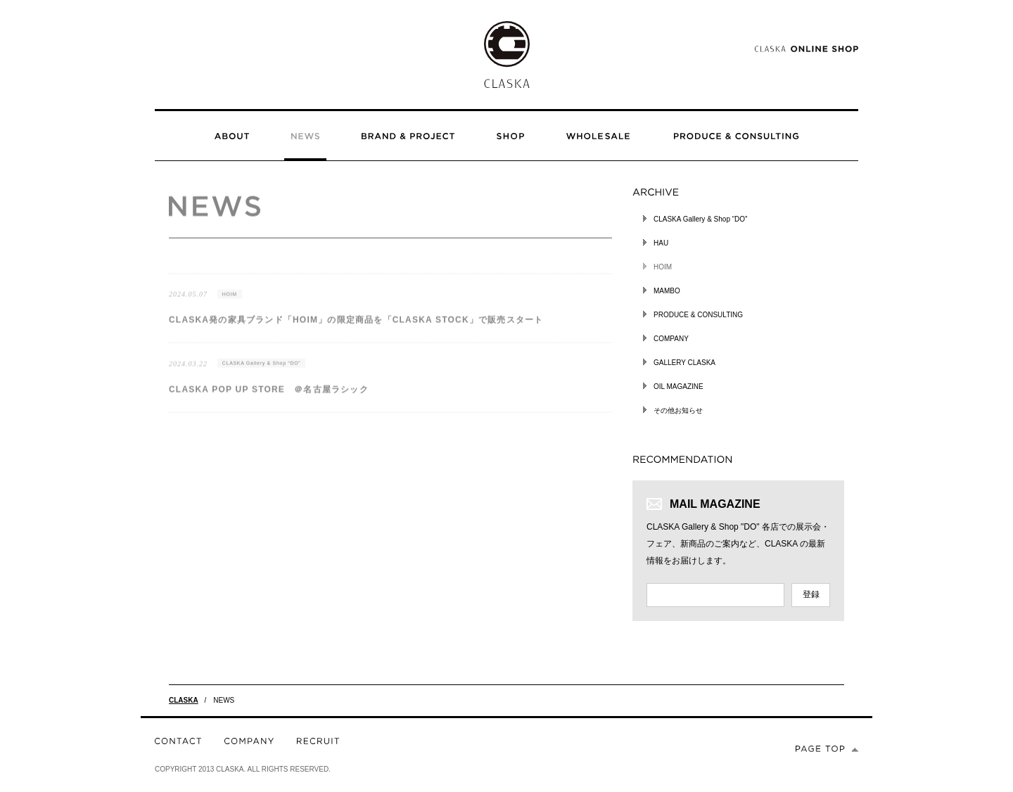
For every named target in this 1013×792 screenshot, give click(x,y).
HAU (661, 243)
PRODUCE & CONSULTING (698, 315)
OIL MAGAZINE (678, 386)
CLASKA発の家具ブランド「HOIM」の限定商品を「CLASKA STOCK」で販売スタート (356, 327)
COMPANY (671, 339)
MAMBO (667, 291)
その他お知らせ (678, 410)
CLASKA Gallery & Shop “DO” (261, 370)
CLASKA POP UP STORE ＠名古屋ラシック (269, 396)
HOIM (229, 300)
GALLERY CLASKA (684, 362)
